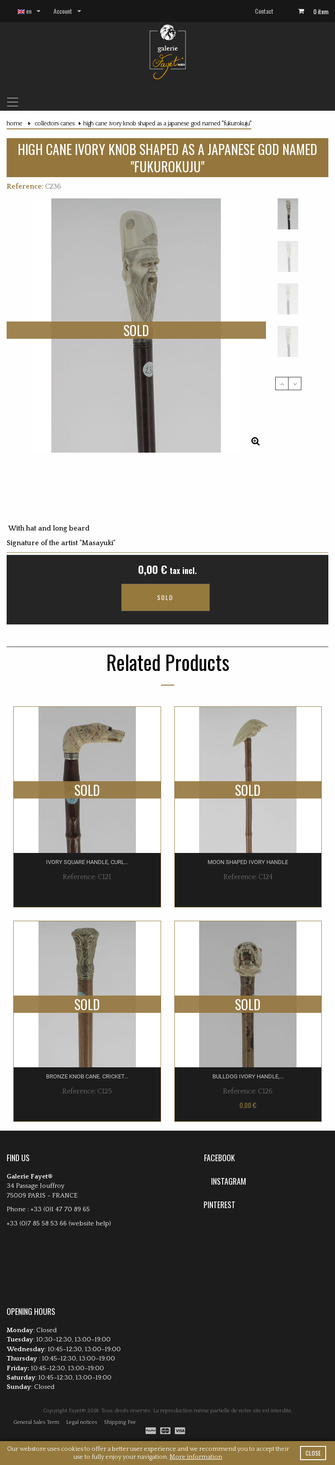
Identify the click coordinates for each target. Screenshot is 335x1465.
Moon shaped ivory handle (248, 842)
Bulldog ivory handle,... (248, 1057)
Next (294, 383)
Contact (264, 11)
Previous (282, 383)
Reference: (25, 186)
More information (195, 1457)
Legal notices (81, 1403)
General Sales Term (36, 1403)
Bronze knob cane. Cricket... (87, 1057)
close (313, 1452)
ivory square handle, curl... (87, 842)
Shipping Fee (120, 1403)
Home (14, 123)
